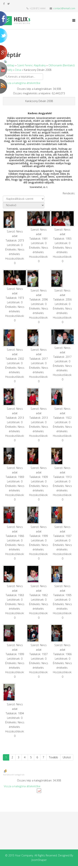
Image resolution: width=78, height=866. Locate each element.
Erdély (8, 70)
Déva (18, 70)
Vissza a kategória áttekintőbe (22, 83)
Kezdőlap (9, 65)
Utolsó (67, 757)
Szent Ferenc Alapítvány (31, 65)
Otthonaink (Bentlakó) (61, 65)
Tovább (53, 757)
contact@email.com (64, 8)
